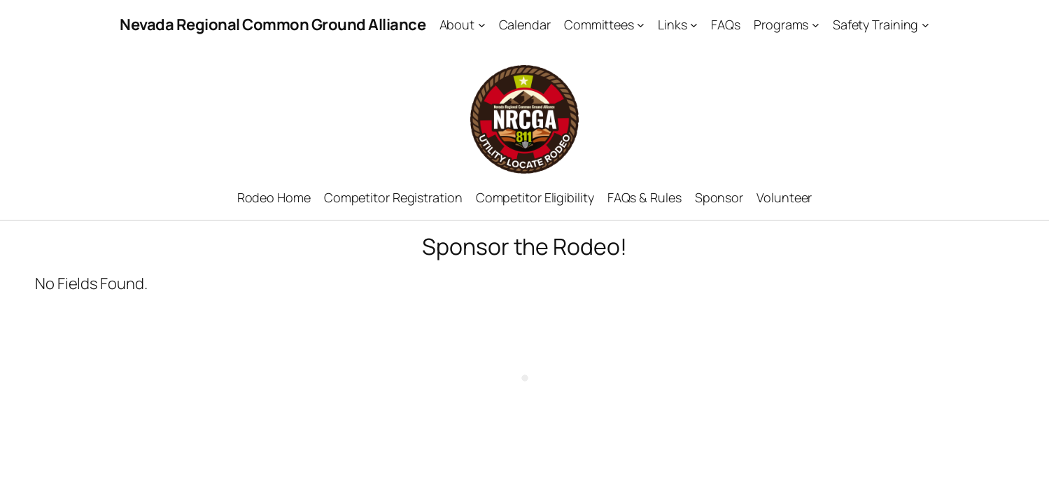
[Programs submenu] (815, 25)
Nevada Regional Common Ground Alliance (272, 24)
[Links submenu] (694, 25)
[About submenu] (482, 25)
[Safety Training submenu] (925, 25)
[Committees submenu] (641, 25)
